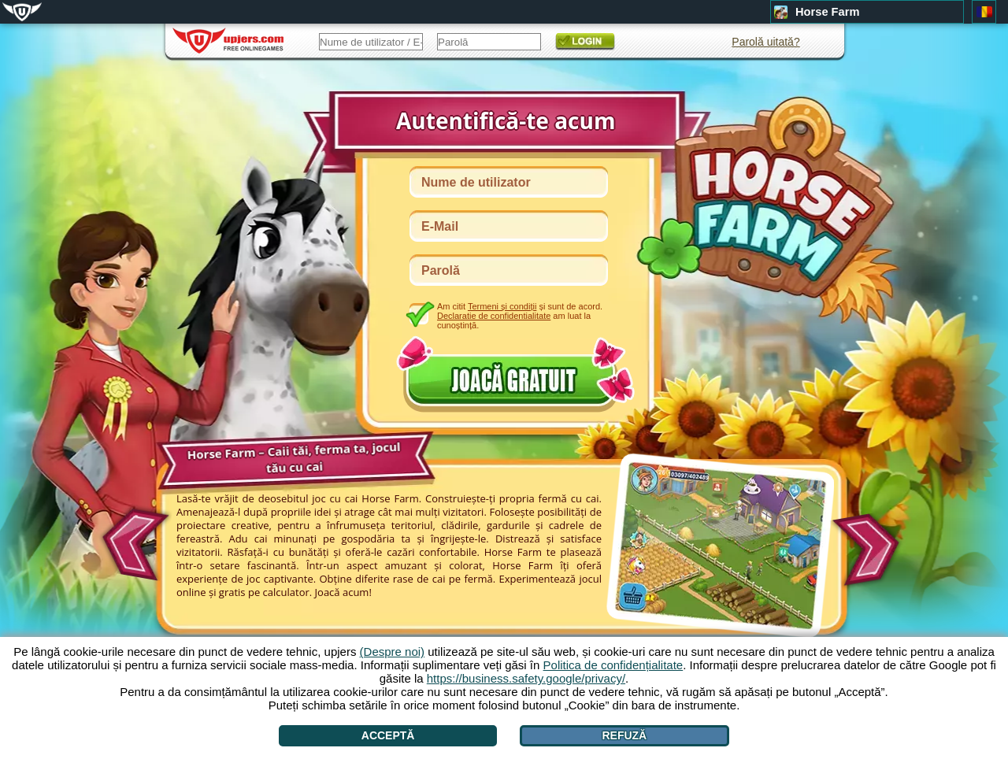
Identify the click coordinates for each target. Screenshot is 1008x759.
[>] (870, 550)
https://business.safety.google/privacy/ (526, 678)
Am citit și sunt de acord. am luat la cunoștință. (519, 315)
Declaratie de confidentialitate (493, 315)
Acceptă (388, 735)
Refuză (624, 735)
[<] (132, 539)
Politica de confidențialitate (613, 665)
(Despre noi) (392, 651)
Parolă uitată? (765, 41)
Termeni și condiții (502, 306)
